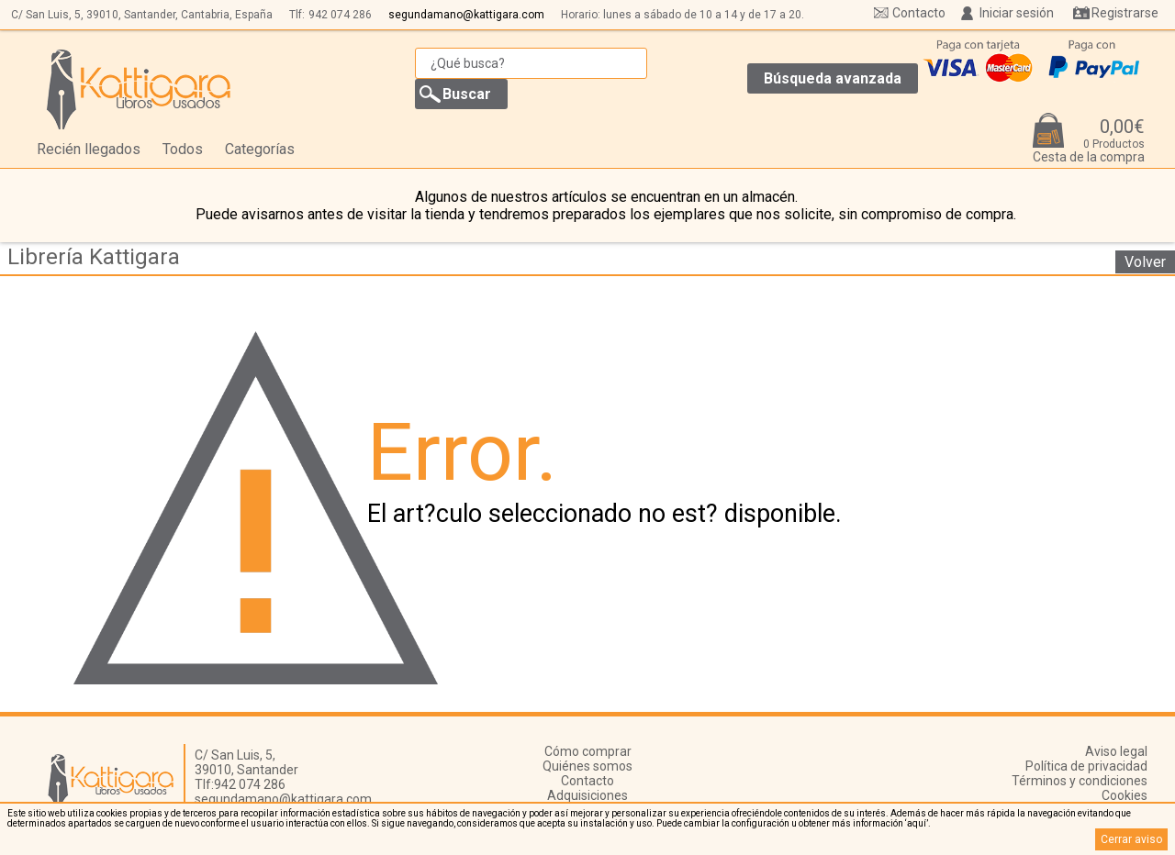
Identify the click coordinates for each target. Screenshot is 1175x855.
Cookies (1124, 795)
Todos (182, 149)
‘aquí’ (916, 823)
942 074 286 (340, 14)
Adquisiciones (587, 795)
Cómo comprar (588, 751)
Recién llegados (88, 149)
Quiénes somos (587, 766)
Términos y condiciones (1079, 780)
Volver (1145, 262)
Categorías (260, 149)
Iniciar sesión (1016, 13)
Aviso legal (1116, 751)
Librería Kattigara (93, 257)
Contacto (919, 13)
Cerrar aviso (1131, 839)
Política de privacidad (1086, 766)
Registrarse (1124, 13)
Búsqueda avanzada (832, 78)
